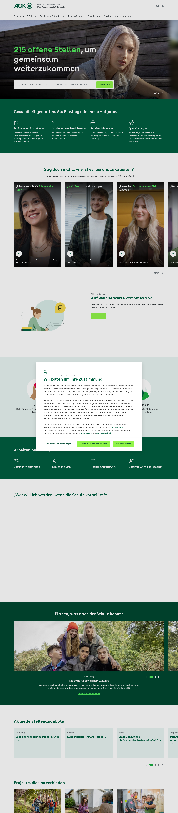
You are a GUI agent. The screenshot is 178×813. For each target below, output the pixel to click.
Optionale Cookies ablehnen (93, 444)
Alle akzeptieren (124, 444)
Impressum (86, 433)
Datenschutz (117, 427)
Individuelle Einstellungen (58, 444)
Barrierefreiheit (104, 433)
